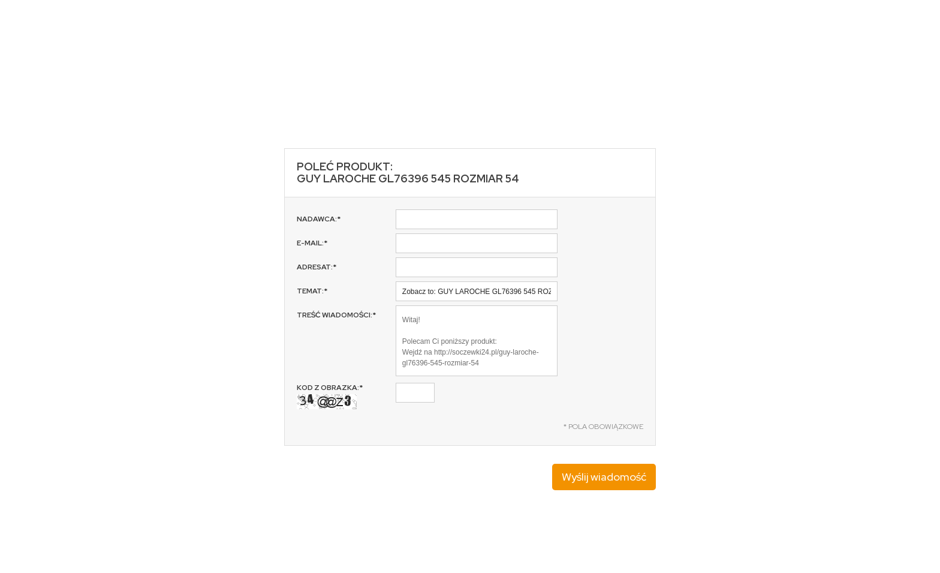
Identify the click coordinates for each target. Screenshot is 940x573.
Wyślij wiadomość (604, 477)
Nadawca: (319, 219)
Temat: (312, 291)
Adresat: (316, 267)
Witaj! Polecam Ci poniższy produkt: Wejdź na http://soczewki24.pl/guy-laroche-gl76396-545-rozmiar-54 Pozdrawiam (477, 340)
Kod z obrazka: (330, 396)
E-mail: (312, 243)
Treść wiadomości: (336, 315)
